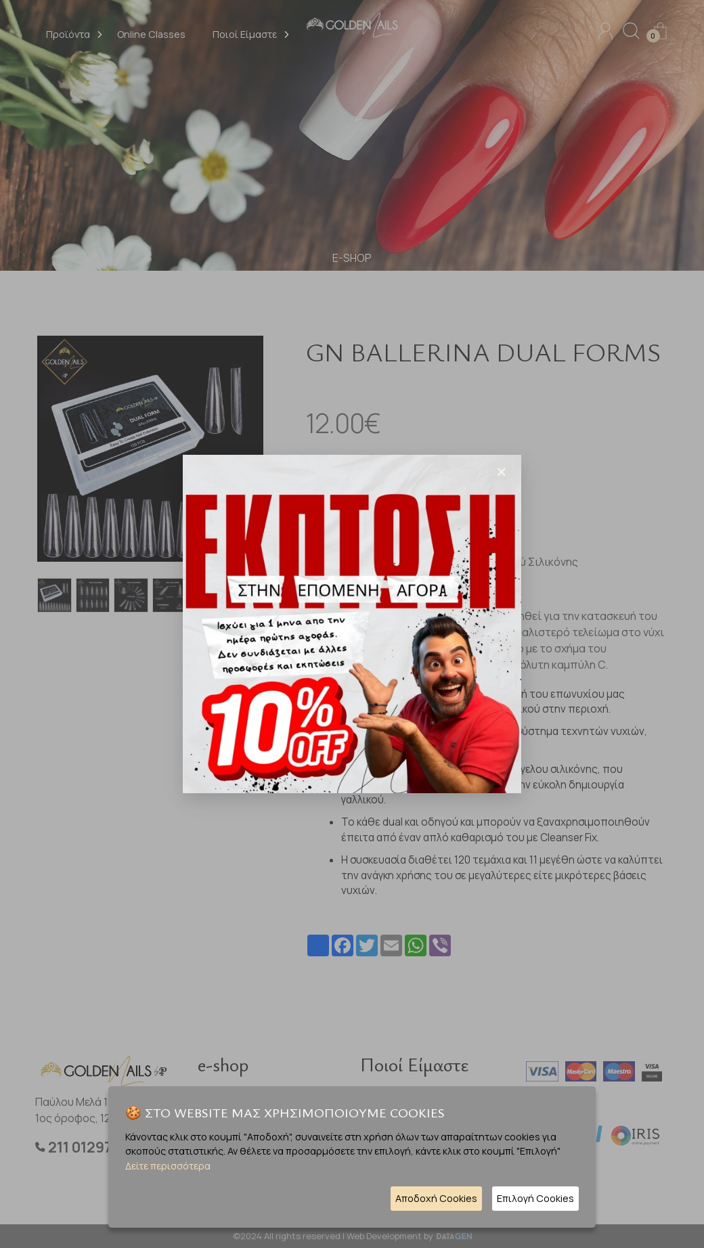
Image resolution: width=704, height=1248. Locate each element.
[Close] (501, 472)
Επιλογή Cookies (535, 1198)
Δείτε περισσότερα (168, 1165)
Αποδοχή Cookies (436, 1198)
